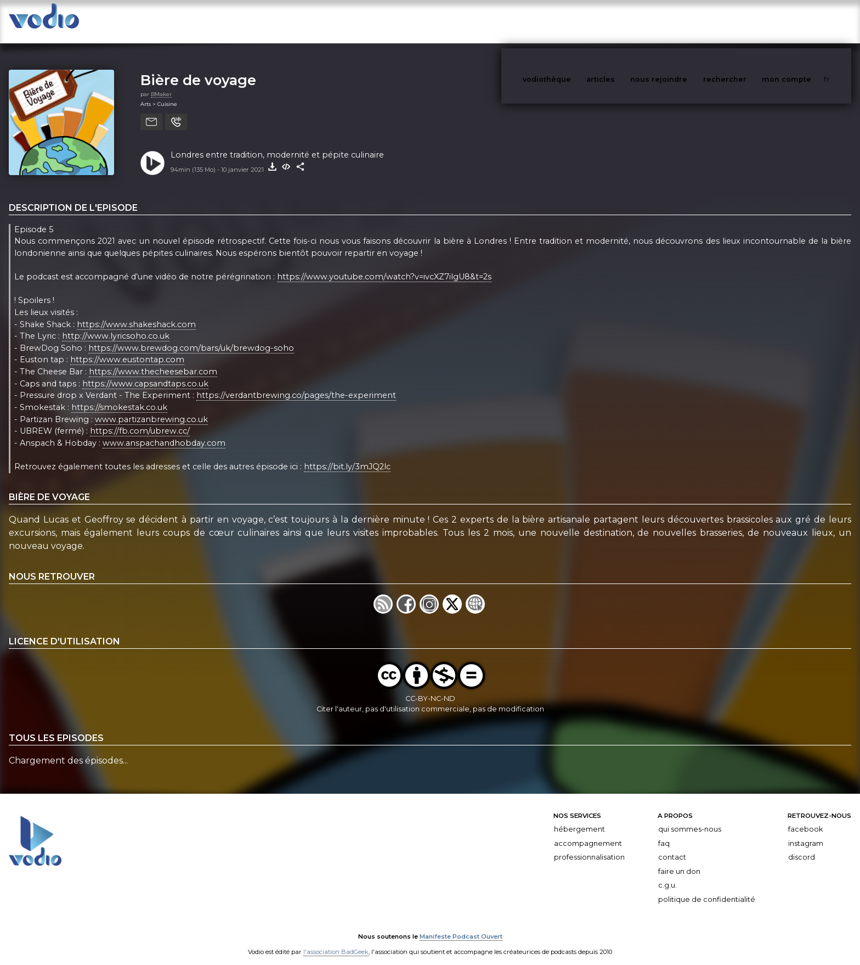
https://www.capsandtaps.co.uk (145, 373)
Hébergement (579, 818)
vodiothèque (573, 21)
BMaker (161, 83)
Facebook (805, 818)
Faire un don (679, 860)
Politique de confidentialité (706, 888)
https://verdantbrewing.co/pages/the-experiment (296, 384)
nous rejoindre (681, 21)
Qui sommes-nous (689, 818)
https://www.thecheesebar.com (153, 361)
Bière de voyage (198, 68)
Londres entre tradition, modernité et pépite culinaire (277, 144)
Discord (801, 846)
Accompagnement (588, 832)
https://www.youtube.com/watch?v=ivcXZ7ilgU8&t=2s (384, 266)
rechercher (745, 21)
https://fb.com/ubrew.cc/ (140, 420)
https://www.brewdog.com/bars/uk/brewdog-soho (191, 337)
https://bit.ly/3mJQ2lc (347, 456)
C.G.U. (667, 874)
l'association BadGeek (336, 941)
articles (625, 21)
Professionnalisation (589, 846)
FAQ (664, 832)
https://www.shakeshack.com (136, 313)
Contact (672, 846)
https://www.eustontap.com (127, 349)
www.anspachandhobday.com (164, 432)
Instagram (805, 832)
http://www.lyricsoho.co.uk (115, 325)
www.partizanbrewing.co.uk (151, 408)
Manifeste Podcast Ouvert (461, 925)
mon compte (804, 21)
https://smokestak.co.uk (119, 396)
